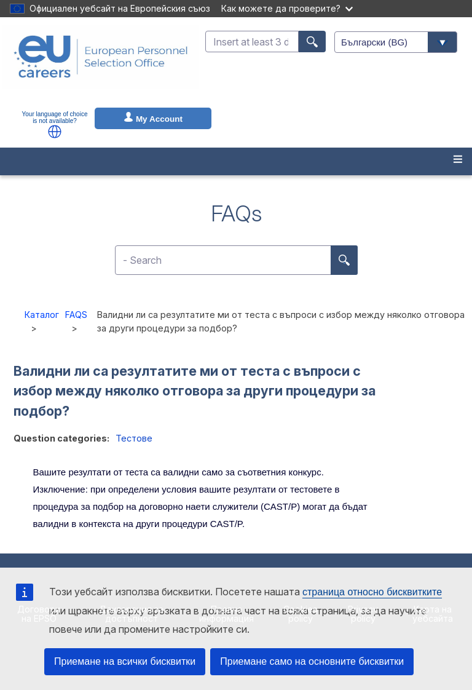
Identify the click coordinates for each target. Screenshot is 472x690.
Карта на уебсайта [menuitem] (432, 613)
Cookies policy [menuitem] (300, 613)
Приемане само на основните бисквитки (312, 661)
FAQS (76, 314)
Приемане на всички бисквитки (124, 661)
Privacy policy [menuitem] (363, 613)
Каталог (42, 314)
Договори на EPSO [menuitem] (38, 613)
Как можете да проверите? (287, 8)
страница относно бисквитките (372, 592)
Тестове (134, 438)
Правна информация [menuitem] (226, 613)
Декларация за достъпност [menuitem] (131, 613)
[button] (54, 131)
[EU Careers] (100, 65)
